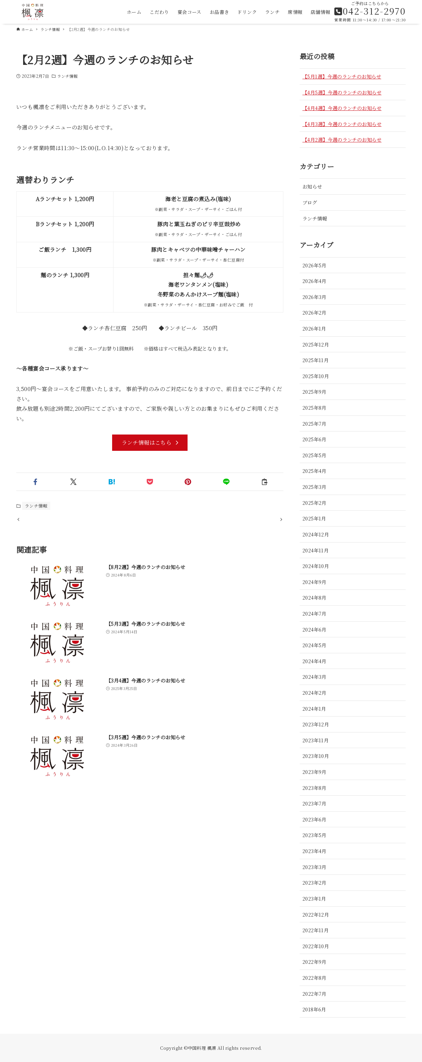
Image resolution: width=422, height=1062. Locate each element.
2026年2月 (314, 312)
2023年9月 (314, 771)
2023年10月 (315, 755)
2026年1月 (314, 328)
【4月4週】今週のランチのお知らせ (342, 107)
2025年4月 (314, 470)
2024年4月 (314, 661)
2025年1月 (314, 518)
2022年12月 (315, 914)
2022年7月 (314, 993)
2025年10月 (315, 375)
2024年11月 (315, 550)
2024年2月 (314, 692)
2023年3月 (314, 866)
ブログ (309, 202)
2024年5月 (314, 645)
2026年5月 (314, 265)
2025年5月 (314, 455)
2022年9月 (314, 961)
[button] (35, 482)
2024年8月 (314, 597)
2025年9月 (314, 391)
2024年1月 (314, 708)
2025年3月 (314, 486)
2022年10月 (315, 946)
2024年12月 (315, 534)
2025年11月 (315, 360)
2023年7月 (314, 803)
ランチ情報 (67, 76)
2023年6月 (314, 819)
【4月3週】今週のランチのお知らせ (342, 123)
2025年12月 (315, 344)
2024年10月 (315, 565)
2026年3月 (314, 296)
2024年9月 (314, 581)
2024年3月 (314, 676)
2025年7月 (314, 423)
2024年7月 (314, 613)
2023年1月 (314, 898)
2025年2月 (314, 502)
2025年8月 (314, 407)
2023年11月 (315, 740)
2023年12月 (315, 724)
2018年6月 (314, 1009)
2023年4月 (314, 850)
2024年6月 (314, 629)
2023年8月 (314, 787)
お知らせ (312, 186)
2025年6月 (314, 439)
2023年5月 (314, 834)
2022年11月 (315, 930)
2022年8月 (314, 977)
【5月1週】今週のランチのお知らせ (341, 76)
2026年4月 (314, 280)
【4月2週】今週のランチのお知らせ (342, 139)
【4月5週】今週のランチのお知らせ (342, 92)
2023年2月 (314, 882)
